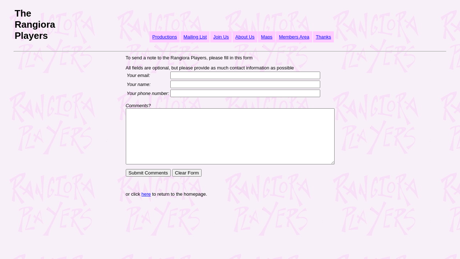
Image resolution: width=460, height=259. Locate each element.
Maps (266, 37)
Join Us (221, 37)
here (133, 205)
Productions (164, 37)
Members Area (294, 37)
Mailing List (195, 37)
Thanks (323, 37)
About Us (244, 37)
